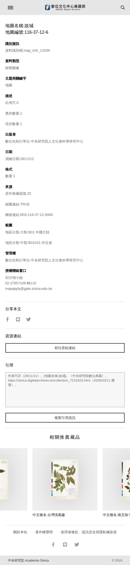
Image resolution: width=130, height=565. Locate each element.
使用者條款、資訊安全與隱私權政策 (89, 532)
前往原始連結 (65, 348)
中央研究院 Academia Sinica (28, 560)
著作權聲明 (44, 532)
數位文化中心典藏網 (65, 7)
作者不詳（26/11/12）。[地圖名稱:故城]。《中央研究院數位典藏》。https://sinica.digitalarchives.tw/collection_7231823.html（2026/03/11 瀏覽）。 (65, 389)
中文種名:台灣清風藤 (48, 515)
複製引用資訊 (65, 418)
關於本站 (20, 532)
